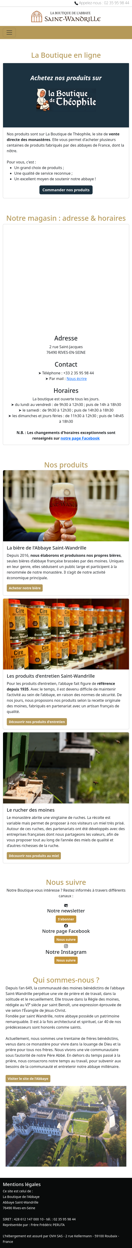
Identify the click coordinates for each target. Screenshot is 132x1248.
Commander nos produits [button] (66, 189)
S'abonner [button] (66, 919)
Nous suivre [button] (66, 939)
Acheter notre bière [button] (25, 588)
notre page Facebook (80, 438)
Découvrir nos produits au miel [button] (34, 856)
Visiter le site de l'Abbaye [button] (28, 1078)
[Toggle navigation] (9, 32)
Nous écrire (77, 378)
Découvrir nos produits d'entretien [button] (37, 722)
